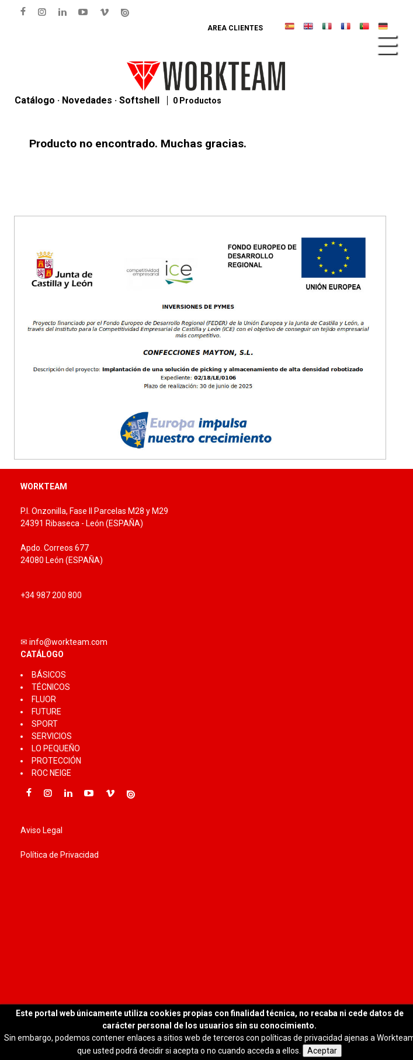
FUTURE (46, 711)
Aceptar (322, 1050)
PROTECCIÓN (56, 760)
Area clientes (235, 28)
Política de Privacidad (59, 854)
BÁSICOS (49, 674)
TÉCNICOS (51, 687)
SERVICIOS (52, 736)
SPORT (45, 723)
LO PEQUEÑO (56, 748)
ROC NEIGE (51, 773)
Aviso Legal (41, 830)
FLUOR (44, 699)
